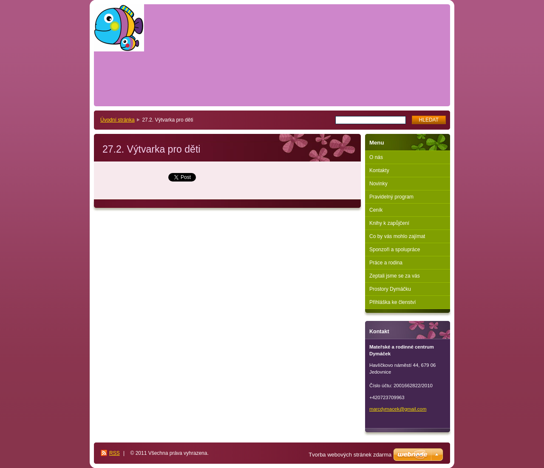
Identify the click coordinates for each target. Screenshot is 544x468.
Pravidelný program (391, 197)
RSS (114, 453)
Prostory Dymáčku (390, 289)
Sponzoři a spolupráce (394, 249)
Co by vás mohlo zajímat (397, 236)
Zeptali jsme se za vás (394, 276)
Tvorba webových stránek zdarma (350, 454)
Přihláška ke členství (392, 302)
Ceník (375, 210)
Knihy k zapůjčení (389, 223)
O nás (376, 157)
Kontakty (379, 170)
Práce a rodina (385, 263)
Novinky (378, 184)
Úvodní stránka (117, 120)
